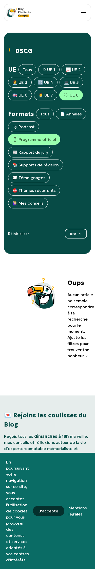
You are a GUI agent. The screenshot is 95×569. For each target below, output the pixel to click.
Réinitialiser (18, 233)
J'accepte (48, 510)
